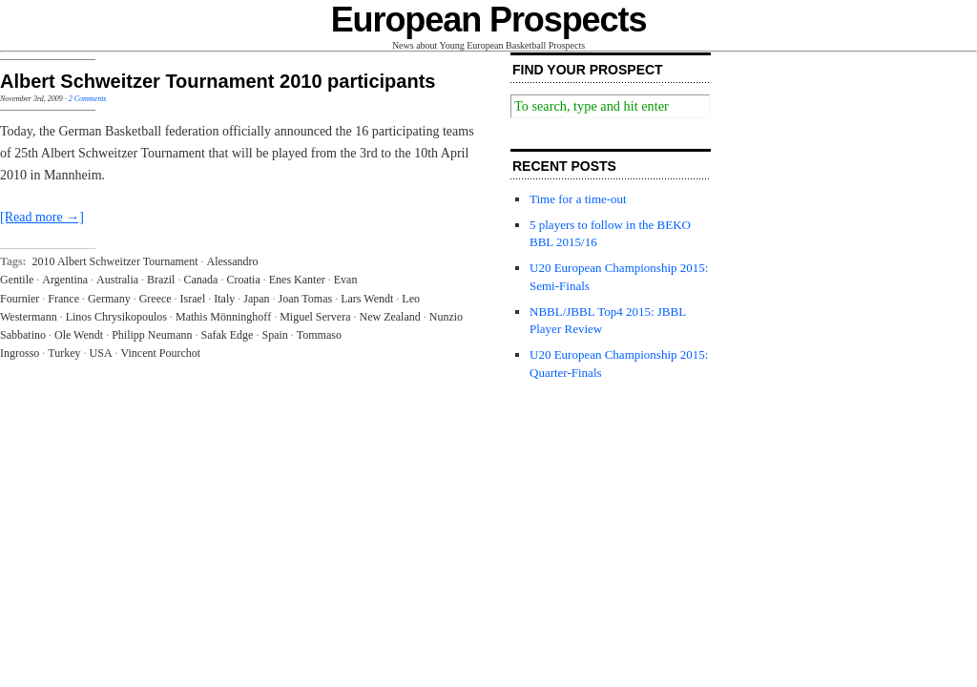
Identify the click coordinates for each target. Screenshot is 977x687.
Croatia (243, 279)
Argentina (65, 279)
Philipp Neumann (152, 335)
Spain (274, 335)
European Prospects (489, 19)
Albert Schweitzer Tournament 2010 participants (217, 81)
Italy (224, 298)
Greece (155, 298)
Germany (109, 298)
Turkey (64, 353)
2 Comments (88, 98)
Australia (117, 279)
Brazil (161, 279)
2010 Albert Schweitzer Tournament (115, 261)
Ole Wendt (78, 335)
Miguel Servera (315, 316)
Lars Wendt (367, 298)
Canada (200, 279)
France (63, 298)
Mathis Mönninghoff (223, 316)
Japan (256, 298)
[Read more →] (42, 217)
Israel (193, 298)
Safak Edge (226, 335)
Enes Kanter (297, 279)
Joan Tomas (306, 298)
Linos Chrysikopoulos (116, 316)
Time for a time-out (578, 199)
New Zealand (389, 316)
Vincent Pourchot (161, 353)
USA (101, 353)
